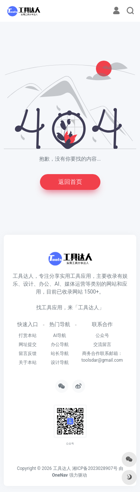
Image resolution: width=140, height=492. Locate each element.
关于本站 (28, 362)
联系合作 (102, 324)
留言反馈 (28, 353)
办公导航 (60, 344)
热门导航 (59, 324)
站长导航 (60, 353)
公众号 (102, 335)
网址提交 (28, 344)
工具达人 (62, 468)
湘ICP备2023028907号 (95, 468)
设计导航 (60, 362)
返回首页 (70, 181)
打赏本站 (28, 335)
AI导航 (59, 335)
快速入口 (27, 324)
